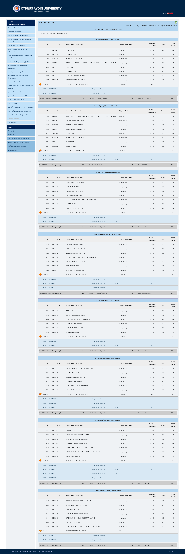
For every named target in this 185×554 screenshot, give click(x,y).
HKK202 (55, 266)
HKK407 (55, 443)
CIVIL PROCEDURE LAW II (75, 390)
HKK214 (55, 249)
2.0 (163, 54)
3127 (47, 270)
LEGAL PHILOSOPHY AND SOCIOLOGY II (81, 257)
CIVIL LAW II (71, 133)
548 (47, 58)
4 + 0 (152, 67)
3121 (47, 244)
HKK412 (55, 509)
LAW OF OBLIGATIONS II (75, 270)
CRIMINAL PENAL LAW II (75, 377)
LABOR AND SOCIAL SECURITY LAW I (80, 447)
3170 (47, 452)
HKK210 (55, 257)
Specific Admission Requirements (18, 92)
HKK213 (55, 208)
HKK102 (55, 133)
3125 (47, 261)
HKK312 (55, 368)
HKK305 (55, 323)
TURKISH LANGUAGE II (75, 137)
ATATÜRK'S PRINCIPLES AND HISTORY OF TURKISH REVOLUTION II (91, 116)
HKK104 (55, 129)
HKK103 (55, 75)
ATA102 (55, 116)
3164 (47, 319)
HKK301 (55, 315)
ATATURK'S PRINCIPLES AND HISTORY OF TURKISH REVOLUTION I (91, 63)
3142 (47, 430)
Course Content (12, 122)
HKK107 (55, 80)
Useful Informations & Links (17, 146)
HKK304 (55, 385)
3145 (47, 514)
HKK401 (55, 452)
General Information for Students (18, 142)
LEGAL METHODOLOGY (75, 120)
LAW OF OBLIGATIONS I (75, 182)
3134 (47, 381)
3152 (47, 67)
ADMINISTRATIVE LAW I (75, 191)
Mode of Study (12, 103)
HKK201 (55, 187)
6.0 (173, 67)
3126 (47, 266)
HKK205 (55, 191)
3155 (47, 80)
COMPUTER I (71, 54)
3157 (47, 182)
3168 (47, 311)
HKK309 (55, 332)
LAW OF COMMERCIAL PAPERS (77, 435)
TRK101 (55, 58)
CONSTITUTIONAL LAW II (75, 129)
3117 (47, 120)
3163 (47, 315)
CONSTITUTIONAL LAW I (75, 75)
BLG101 (55, 54)
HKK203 (55, 182)
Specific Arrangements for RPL (18, 96)
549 (47, 54)
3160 (47, 199)
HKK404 (55, 526)
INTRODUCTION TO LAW (75, 80)
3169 (47, 456)
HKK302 (55, 390)
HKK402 (55, 430)
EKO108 (55, 125)
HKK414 (55, 505)
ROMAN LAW (71, 71)
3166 (47, 328)
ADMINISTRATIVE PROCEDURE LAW (79, 368)
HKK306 (55, 381)
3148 (47, 501)
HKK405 (55, 447)
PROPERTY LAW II (72, 373)
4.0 (173, 50)
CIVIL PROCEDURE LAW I (75, 315)
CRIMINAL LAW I (72, 187)
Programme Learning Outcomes (18, 35)
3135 (47, 377)
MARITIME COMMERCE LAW (76, 505)
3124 (47, 257)
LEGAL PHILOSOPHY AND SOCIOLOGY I (81, 199)
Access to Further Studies (16, 82)
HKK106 (55, 120)
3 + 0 (152, 50)
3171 (47, 447)
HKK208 (55, 244)
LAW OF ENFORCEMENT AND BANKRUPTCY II (83, 526)
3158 (47, 191)
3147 (47, 505)
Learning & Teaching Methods (17, 72)
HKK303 (55, 319)
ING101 (54, 50)
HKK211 (55, 204)
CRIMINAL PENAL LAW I (75, 328)
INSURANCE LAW (72, 509)
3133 (47, 385)
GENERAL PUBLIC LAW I (75, 208)
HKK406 (55, 518)
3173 (47, 439)
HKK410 (55, 501)
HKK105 (55, 71)
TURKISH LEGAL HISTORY (76, 253)
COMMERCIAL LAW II (74, 381)
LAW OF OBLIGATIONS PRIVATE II (78, 385)
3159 (47, 195)
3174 (47, 435)
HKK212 (55, 253)
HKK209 (55, 199)
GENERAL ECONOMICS (74, 125)
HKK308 (55, 377)
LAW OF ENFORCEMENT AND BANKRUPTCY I (83, 452)
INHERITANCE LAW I (73, 456)
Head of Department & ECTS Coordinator (21, 107)
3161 (47, 204)
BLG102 (55, 146)
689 (47, 142)
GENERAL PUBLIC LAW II (75, 249)
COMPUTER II (71, 146)
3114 (47, 133)
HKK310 (55, 373)
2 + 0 (152, 54)
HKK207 (55, 195)
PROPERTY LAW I (72, 332)
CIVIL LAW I (70, 67)
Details (45, 84)
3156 (47, 187)
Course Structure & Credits (16, 45)
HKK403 (55, 456)
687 (47, 146)
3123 (47, 253)
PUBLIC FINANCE (72, 204)
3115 (47, 129)
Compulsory (123, 50)
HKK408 (55, 514)
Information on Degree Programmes (19, 138)
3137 (47, 373)
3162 (47, 208)
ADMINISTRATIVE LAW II (75, 261)
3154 (47, 75)
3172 (47, 443)
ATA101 (55, 63)
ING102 (54, 142)
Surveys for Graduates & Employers (19, 111)
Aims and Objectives (14, 31)
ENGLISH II (70, 142)
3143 (47, 526)
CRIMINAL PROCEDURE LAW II (77, 514)
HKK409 (55, 439)
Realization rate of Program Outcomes (20, 115)
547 (47, 63)
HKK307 (55, 328)
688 (47, 137)
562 (47, 50)
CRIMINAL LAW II (72, 266)
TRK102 (55, 137)
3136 (47, 368)
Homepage (11, 131)
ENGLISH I (70, 50)
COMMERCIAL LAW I (74, 323)
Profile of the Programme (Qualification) (21, 62)
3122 (47, 249)
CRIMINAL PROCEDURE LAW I (77, 443)
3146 (47, 509)
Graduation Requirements (16, 99)
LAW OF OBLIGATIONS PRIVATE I (78, 319)
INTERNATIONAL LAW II (75, 244)
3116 (47, 125)
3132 (47, 390)
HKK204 (55, 270)
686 (47, 116)
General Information (14, 28)
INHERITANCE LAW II (74, 430)
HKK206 (55, 261)
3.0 (163, 50)
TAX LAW (69, 311)
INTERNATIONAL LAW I (75, 195)
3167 (47, 332)
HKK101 (55, 67)
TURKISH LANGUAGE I (74, 58)
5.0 (173, 75)
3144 (47, 518)
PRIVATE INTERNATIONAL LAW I (78, 439)
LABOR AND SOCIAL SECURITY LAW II (80, 518)
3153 (47, 71)
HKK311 (55, 311)
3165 (47, 323)
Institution (11, 135)
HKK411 (55, 435)
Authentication (12, 150)
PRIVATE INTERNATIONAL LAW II (78, 501)
